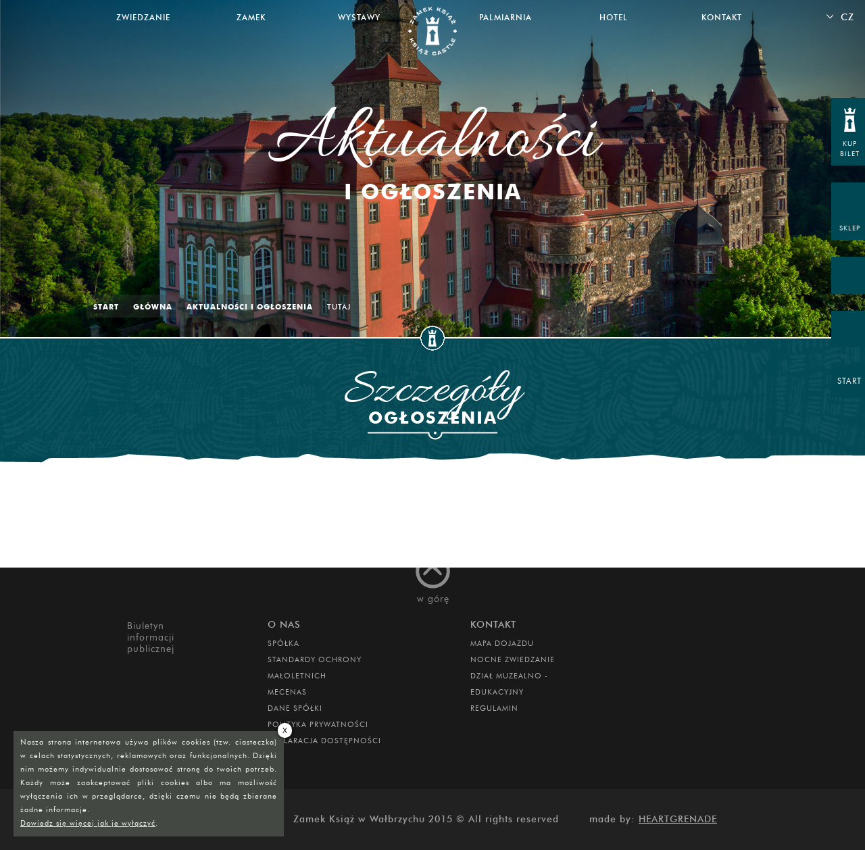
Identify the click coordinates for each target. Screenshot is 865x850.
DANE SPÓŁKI (295, 708)
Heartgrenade (678, 819)
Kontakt (721, 17)
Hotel (613, 17)
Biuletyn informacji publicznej (150, 637)
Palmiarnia (505, 17)
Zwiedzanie (143, 17)
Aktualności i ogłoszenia (250, 306)
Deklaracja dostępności (324, 740)
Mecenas (287, 692)
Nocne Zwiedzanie (512, 659)
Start (106, 306)
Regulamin (494, 708)
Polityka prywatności (318, 724)
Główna (152, 306)
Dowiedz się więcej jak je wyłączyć (87, 823)
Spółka (283, 643)
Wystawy (359, 17)
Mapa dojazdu (502, 643)
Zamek (251, 17)
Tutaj (339, 306)
